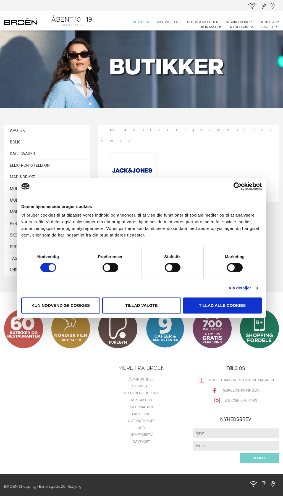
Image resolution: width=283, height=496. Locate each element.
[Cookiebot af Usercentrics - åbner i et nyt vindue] (237, 186)
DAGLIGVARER (22, 153)
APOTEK (17, 130)
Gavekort (270, 27)
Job (141, 428)
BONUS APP (269, 22)
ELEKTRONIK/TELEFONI (30, 165)
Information (141, 407)
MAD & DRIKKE (22, 177)
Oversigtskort (141, 421)
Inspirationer (239, 22)
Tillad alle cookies (222, 305)
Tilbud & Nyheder (202, 22)
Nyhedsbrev (241, 27)
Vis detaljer (240, 288)
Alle (113, 130)
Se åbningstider (70, 25)
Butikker (141, 22)
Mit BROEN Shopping (141, 393)
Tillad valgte (141, 305)
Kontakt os (211, 27)
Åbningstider (141, 379)
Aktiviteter (168, 22)
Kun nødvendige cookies (61, 305)
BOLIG (15, 142)
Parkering (141, 414)
